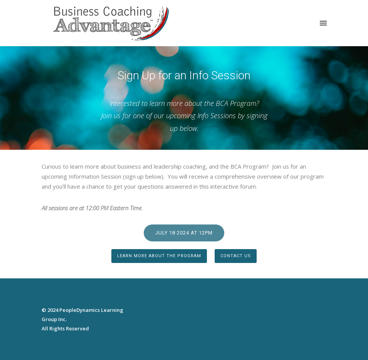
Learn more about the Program (159, 255)
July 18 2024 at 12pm (184, 233)
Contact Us (235, 255)
